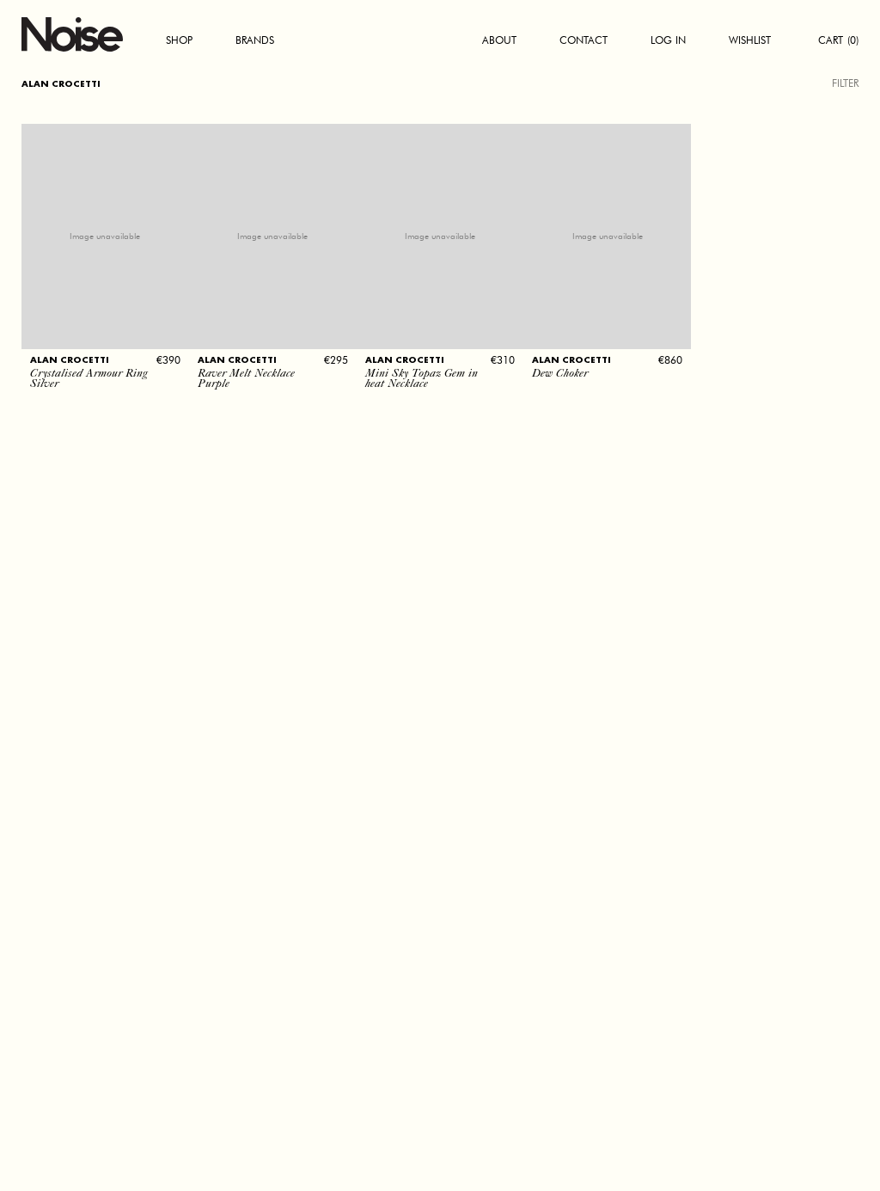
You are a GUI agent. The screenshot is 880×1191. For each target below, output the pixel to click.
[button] (105, 338)
